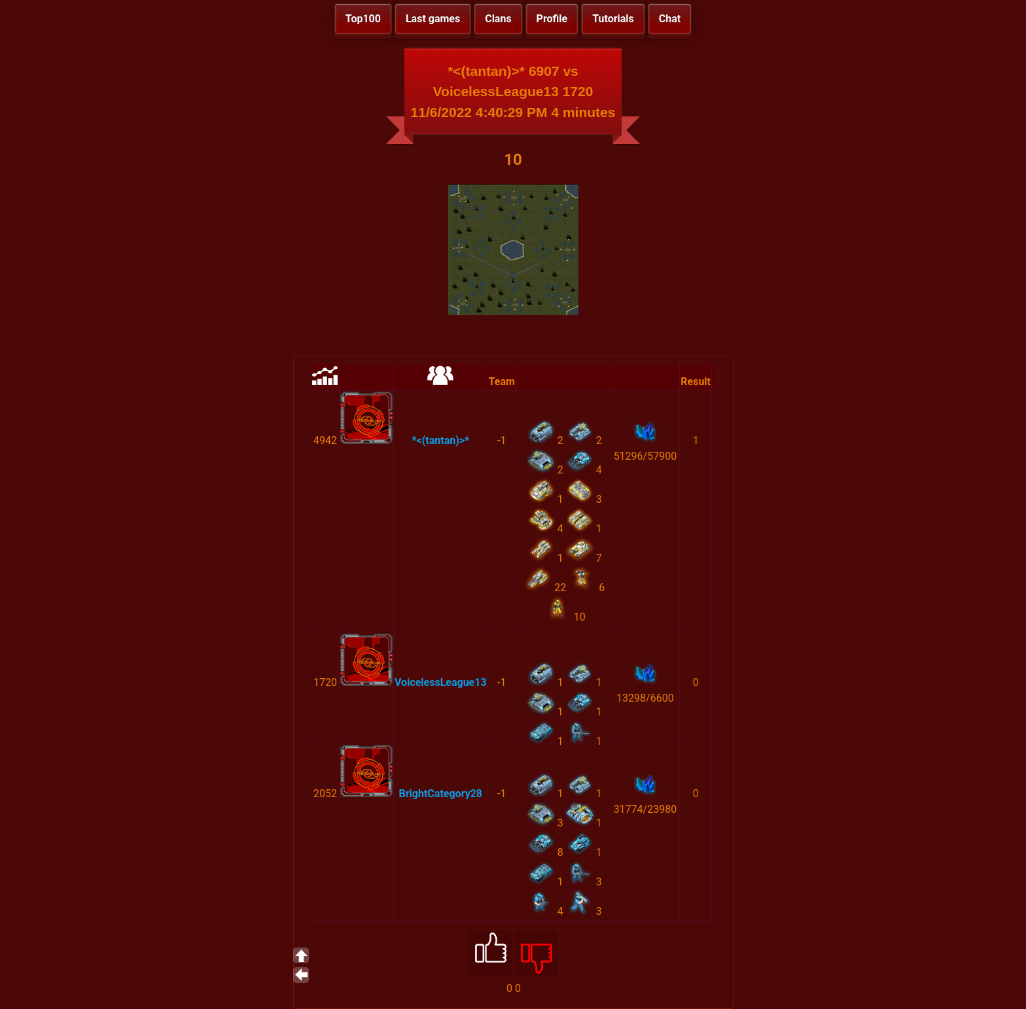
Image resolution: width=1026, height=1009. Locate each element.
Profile (552, 18)
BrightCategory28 (441, 793)
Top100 (363, 18)
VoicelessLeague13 (441, 682)
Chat (670, 18)
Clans (498, 18)
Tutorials (613, 18)
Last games (433, 18)
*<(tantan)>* (440, 440)
